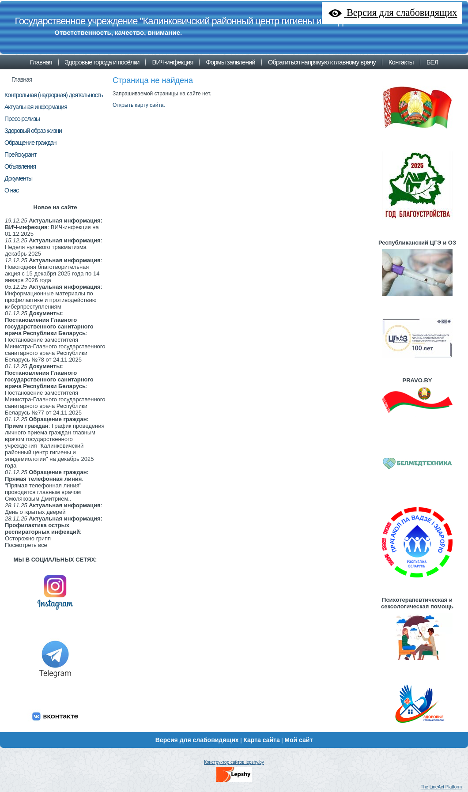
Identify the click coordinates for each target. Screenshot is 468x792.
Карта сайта (261, 739)
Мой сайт (298, 739)
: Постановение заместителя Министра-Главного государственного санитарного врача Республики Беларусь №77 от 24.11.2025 (55, 389)
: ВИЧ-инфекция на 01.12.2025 (53, 227)
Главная (21, 79)
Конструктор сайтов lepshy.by (234, 762)
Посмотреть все (26, 545)
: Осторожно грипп (53, 528)
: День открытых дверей (53, 508)
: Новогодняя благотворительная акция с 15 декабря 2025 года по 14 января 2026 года (53, 270)
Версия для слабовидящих (197, 739)
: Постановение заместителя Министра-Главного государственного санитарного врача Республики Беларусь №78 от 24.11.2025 (55, 336)
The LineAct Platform (441, 786)
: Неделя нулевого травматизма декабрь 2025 (53, 247)
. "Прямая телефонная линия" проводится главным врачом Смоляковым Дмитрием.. (47, 485)
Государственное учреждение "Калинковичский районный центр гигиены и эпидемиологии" (202, 20)
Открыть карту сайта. (139, 105)
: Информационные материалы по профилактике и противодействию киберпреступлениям (53, 296)
